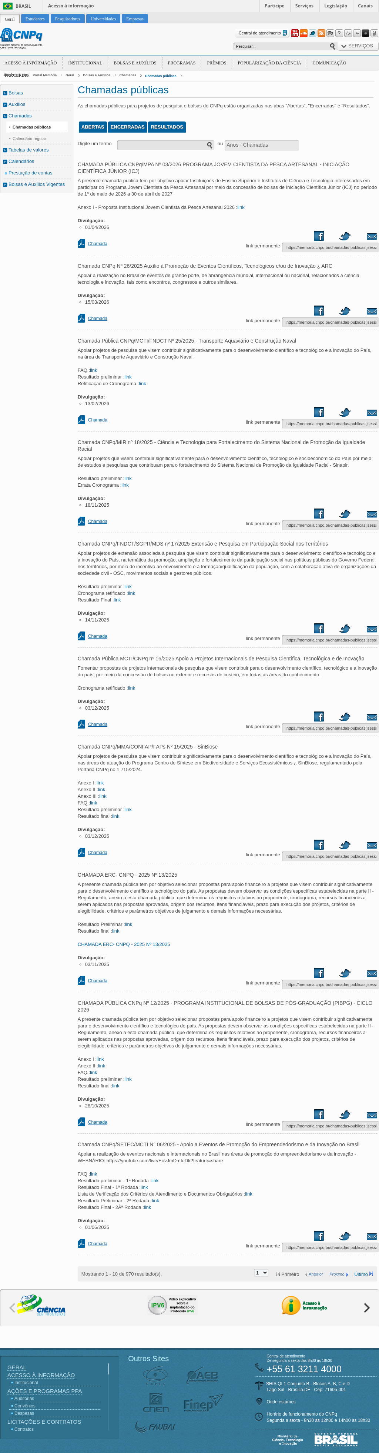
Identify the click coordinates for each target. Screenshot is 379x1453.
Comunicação (329, 63)
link (241, 207)
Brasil (23, 6)
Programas (182, 63)
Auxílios (17, 104)
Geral (70, 75)
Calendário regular (29, 138)
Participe (275, 6)
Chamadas (128, 75)
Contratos (24, 1429)
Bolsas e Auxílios (135, 63)
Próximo (336, 1274)
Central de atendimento (264, 33)
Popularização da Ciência (269, 63)
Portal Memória (45, 75)
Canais (365, 6)
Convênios (25, 1406)
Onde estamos (281, 1401)
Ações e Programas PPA (44, 1391)
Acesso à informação (71, 6)
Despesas (24, 1413)
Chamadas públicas (161, 76)
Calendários (21, 161)
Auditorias (24, 1398)
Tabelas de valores (28, 150)
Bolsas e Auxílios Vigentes (37, 184)
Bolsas (16, 93)
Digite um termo (95, 143)
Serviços (304, 6)
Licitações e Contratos (44, 1422)
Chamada (97, 243)
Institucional (85, 63)
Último (361, 1274)
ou (220, 143)
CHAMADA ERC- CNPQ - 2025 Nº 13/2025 (124, 944)
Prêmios (216, 63)
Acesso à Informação (30, 63)
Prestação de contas (31, 173)
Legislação (335, 6)
